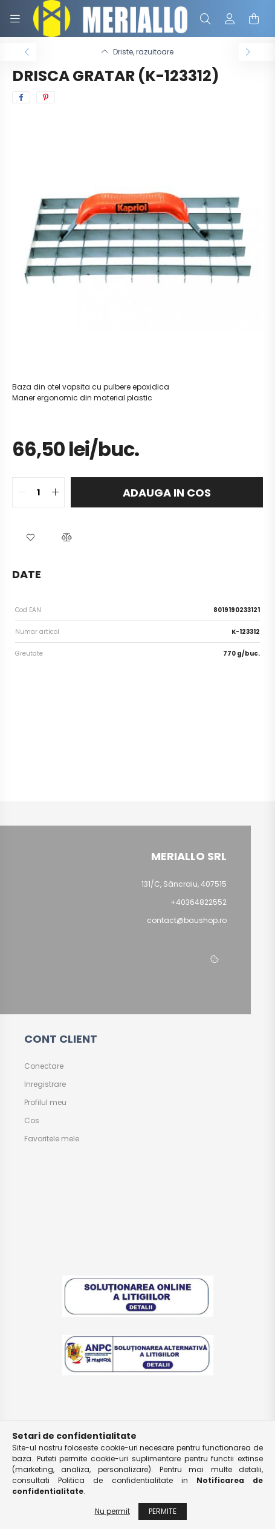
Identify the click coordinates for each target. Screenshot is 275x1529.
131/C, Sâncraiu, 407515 (184, 884)
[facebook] (21, 97)
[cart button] (254, 19)
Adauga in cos (167, 492)
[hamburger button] (15, 19)
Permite (162, 1511)
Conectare (43, 1066)
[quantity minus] (22, 492)
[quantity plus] (55, 492)
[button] (30, 538)
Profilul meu (45, 1102)
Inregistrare (45, 1084)
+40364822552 (198, 902)
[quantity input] (38, 492)
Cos (31, 1121)
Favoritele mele (51, 1139)
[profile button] (230, 19)
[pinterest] (45, 97)
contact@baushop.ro (187, 920)
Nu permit (112, 1511)
